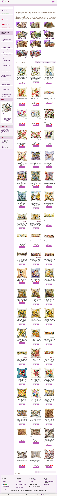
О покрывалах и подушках (6, 144)
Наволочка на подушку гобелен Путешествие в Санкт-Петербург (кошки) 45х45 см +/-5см (35, 204)
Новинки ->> (4, 10)
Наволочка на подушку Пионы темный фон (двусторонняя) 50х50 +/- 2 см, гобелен (49, 121)
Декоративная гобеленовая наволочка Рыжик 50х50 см (22, 300)
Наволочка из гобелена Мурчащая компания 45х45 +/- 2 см (49, 203)
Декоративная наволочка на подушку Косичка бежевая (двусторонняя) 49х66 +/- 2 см (35, 462)
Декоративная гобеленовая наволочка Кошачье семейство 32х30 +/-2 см (35, 300)
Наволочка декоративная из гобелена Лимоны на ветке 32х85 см (22, 360)
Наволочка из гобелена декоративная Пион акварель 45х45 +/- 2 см (21, 400)
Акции (2, 141)
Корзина (31, 481)
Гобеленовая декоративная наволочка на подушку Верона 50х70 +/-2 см (22, 438)
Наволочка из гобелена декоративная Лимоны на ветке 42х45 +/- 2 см (22, 320)
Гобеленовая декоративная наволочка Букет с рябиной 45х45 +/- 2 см (49, 380)
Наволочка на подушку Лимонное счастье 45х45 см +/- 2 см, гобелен (49, 320)
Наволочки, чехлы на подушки (5, 33)
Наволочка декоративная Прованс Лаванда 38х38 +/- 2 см (22, 183)
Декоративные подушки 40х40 (6, 36)
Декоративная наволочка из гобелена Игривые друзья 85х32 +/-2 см (22, 260)
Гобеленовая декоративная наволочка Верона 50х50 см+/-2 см (49, 420)
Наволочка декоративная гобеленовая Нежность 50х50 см (22, 203)
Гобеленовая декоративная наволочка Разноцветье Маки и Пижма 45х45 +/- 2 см (22, 100)
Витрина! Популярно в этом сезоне (6, 76)
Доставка (4, 481)
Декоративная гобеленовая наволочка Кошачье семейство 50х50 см (49, 300)
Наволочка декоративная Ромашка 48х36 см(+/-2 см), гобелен (35, 121)
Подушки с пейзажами (6, 49)
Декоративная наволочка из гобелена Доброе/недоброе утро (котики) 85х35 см (49, 222)
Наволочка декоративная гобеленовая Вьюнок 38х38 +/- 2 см (36, 183)
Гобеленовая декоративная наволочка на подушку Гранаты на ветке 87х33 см (49, 360)
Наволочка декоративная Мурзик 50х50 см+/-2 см (35, 280)
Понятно (47, 494)
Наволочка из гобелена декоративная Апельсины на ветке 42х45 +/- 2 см (35, 340)
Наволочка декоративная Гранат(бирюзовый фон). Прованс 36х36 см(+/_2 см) (22, 380)
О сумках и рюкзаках (5, 146)
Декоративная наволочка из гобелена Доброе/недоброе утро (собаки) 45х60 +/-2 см (35, 224)
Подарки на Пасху (5, 89)
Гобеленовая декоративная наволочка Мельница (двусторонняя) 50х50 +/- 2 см (49, 441)
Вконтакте (46, 484)
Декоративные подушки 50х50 (6, 40)
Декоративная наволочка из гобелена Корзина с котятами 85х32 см (49, 260)
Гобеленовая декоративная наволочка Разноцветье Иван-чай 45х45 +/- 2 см (35, 78)
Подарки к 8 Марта (5, 86)
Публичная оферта (20, 487)
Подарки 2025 (3, 147)
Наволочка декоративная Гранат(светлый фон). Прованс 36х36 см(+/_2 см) (36, 380)
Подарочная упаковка (5, 81)
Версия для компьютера (28, 493)
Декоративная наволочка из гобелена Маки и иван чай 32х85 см (49, 99)
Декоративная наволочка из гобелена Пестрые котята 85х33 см (35, 242)
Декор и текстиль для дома (5, 72)
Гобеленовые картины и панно (6, 69)
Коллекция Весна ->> (5, 13)
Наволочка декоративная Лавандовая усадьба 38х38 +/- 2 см (36, 163)
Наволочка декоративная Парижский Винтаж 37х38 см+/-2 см (22, 163)
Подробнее (43, 494)
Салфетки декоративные (6, 22)
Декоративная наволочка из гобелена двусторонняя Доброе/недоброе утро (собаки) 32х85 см (22, 242)
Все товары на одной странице (49, 62)
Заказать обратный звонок (49, 481)
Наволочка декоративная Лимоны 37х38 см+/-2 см (22, 340)
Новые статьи (3, 140)
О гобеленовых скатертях (6, 143)
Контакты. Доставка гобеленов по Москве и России (5, 131)
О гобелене (3, 142)
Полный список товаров (5, 96)
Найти (11, 7)
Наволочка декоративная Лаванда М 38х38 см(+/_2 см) (49, 163)
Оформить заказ (33, 482)
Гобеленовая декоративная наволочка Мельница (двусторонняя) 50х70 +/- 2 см (22, 462)
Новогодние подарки (5, 84)
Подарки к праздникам (6, 94)
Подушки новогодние (6, 65)
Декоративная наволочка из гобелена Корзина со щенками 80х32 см (49, 242)
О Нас (4, 479)
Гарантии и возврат (4, 129)
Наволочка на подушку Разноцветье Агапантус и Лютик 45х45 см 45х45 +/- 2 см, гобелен (49, 79)
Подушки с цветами (6, 47)
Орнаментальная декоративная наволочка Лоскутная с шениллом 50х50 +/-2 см (49, 462)
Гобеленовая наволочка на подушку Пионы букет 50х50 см (49, 183)
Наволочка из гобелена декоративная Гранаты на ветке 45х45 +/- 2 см (35, 360)
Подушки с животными (6, 52)
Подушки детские (5, 58)
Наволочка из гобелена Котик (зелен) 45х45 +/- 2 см (22, 280)
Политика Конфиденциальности (7, 489)
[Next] (41, 62)
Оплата (4, 482)
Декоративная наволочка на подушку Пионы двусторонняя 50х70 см (35, 142)
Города (2, 133)
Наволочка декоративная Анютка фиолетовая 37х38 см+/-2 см (49, 142)
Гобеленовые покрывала (6, 29)
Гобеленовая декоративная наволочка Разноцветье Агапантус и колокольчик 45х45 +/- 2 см (22, 79)
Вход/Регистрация (33, 479)
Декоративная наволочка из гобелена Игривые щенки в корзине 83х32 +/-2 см (35, 260)
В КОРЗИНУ (22, 83)
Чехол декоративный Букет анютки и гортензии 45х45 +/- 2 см (36, 400)
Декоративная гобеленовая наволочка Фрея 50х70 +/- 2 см (35, 420)
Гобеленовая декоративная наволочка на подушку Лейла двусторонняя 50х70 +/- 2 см (35, 438)
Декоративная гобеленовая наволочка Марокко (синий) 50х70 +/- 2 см (22, 420)
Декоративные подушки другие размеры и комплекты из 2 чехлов (6, 43)
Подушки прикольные (6, 60)
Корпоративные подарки (6, 79)
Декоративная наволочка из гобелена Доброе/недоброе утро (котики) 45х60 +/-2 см (22, 224)
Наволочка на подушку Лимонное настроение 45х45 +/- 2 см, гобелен (35, 320)
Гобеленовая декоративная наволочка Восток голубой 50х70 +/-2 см (49, 400)
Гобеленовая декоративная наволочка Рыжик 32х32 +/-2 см (49, 280)
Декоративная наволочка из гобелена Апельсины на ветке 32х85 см (49, 340)
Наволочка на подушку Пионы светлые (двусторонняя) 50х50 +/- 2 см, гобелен (22, 142)
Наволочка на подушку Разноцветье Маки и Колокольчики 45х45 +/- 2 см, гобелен (35, 100)
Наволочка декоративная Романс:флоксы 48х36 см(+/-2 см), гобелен (22, 121)
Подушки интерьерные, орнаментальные (6, 55)
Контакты (45, 479)
